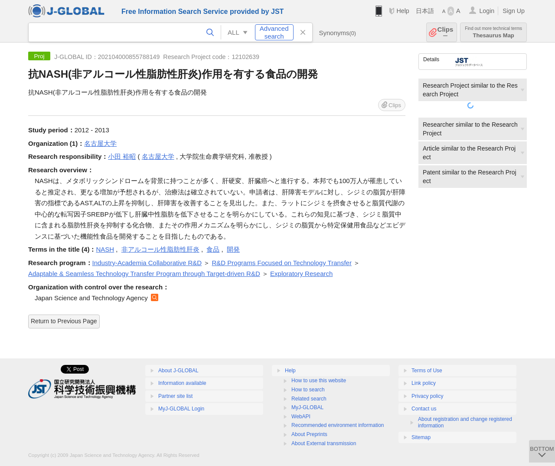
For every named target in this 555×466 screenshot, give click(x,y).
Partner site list (175, 396)
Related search (308, 399)
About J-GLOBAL (178, 371)
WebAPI (300, 416)
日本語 (425, 10)
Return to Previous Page (64, 321)
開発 (233, 249)
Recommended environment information (337, 425)
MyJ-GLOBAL (307, 407)
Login (486, 10)
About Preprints (309, 434)
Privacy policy (427, 396)
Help (402, 10)
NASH (105, 249)
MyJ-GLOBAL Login (181, 409)
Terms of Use (426, 371)
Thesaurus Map (493, 32)
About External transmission (323, 443)
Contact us (423, 409)
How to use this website (318, 380)
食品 (212, 249)
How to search (308, 390)
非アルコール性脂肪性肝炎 (160, 249)
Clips (445, 32)
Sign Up (514, 10)
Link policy (423, 383)
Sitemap (421, 437)
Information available (182, 383)
